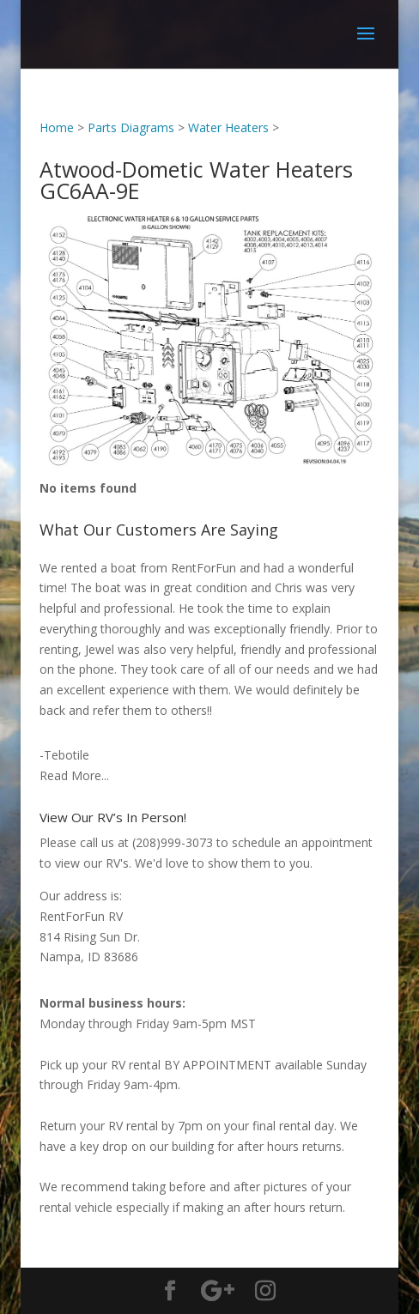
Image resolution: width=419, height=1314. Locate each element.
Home (56, 127)
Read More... (74, 775)
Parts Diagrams (131, 127)
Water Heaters (228, 127)
